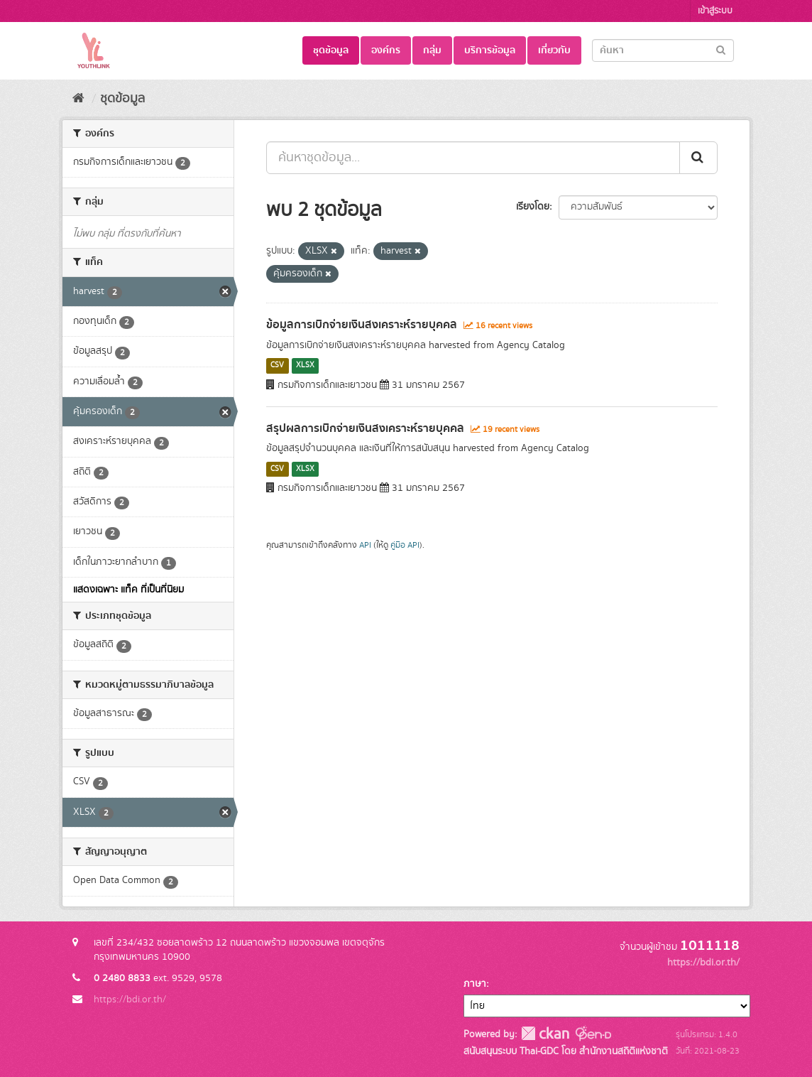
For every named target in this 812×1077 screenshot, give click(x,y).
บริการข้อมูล (489, 50)
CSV (277, 366)
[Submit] (721, 49)
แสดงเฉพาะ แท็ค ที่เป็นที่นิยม (128, 590)
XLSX (305, 366)
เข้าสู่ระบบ (715, 11)
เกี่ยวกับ (554, 50)
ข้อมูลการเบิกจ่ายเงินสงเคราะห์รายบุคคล (361, 324)
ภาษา (474, 984)
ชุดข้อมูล (331, 50)
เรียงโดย (532, 207)
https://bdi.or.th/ (130, 999)
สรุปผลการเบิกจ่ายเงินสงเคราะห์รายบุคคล (365, 428)
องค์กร (385, 50)
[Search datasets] (663, 50)
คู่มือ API (404, 545)
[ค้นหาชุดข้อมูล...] (473, 157)
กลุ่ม (432, 50)
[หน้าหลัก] (78, 99)
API (365, 545)
